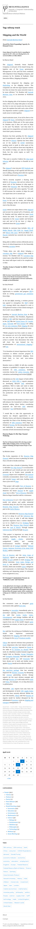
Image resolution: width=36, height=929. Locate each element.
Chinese (13, 140)
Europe (13, 864)
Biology (11, 820)
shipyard (10, 64)
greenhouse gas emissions (24, 294)
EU (26, 321)
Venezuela (26, 659)
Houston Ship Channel (10, 507)
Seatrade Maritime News (14, 40)
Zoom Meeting (12, 834)
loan (10, 885)
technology (7, 899)
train (16, 741)
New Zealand (21, 324)
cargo (17, 481)
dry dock (20, 717)
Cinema (8, 794)
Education (11, 811)
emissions (19, 370)
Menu (5, 18)
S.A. (18, 230)
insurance (15, 700)
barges (14, 479)
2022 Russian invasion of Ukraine (11, 708)
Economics (11, 808)
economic (6, 474)
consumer (12, 851)
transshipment (7, 617)
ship (23, 739)
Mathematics (12, 815)
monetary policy (8, 892)
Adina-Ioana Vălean (25, 708)
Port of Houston (25, 486)
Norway (12, 425)
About (5, 915)
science (12, 896)
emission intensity (18, 719)
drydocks (28, 168)
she (4, 615)
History (19, 878)
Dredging (26, 523)
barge (19, 712)
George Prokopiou (27, 654)
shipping (24, 326)
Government (12, 813)
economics (21, 858)
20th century (18, 847)
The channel (29, 474)
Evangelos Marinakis (13, 656)
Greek (5, 209)
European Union (27, 719)
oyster (24, 566)
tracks (25, 615)
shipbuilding (28, 739)
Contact (5, 919)
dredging (27, 560)
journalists (15, 610)
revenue (9, 675)
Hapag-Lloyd (28, 230)
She (4, 631)
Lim (7, 347)
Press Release (10, 801)
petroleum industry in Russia (10, 738)
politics (27, 892)
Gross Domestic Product (11, 875)
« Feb (9, 778)
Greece (10, 724)
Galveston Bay (28, 516)
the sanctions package (11, 670)
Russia (29, 647)
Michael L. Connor (18, 734)
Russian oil (12, 679)
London (16, 885)
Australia (10, 324)
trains (31, 615)
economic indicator (9, 858)
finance (28, 868)
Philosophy (13, 827)
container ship (7, 253)
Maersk (5, 235)
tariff (28, 896)
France (5, 871)
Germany (13, 871)
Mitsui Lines (12, 233)
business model (26, 712)
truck (27, 741)
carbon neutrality (12, 713)
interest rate (15, 882)
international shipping (24, 344)
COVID (22, 143)
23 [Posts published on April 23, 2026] (18, 771)
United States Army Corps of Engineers (13, 743)
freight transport (23, 720)
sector (16, 638)
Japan (4, 324)
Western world (19, 903)
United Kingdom (23, 899)
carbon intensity (23, 372)
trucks (18, 615)
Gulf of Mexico (14, 509)
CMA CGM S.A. (28, 713)
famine (16, 720)
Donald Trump (15, 854)
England (6, 864)
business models (25, 638)
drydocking (6, 85)
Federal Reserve (23, 864)
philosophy (19, 892)
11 (17, 381)
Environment (13, 822)
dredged (17, 546)
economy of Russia (8, 719)
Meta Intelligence (19, 7)
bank (25, 847)
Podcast (8, 797)
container (12, 246)
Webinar (10, 831)
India (31, 679)
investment (24, 882)
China (7, 682)
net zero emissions (11, 326)
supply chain (11, 741)
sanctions (15, 647)
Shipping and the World (14, 35)
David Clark (6, 706)
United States (20, 321)
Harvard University (9, 878)
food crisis (22, 606)
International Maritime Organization (12, 727)
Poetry (8, 799)
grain (31, 603)
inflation (6, 882)
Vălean (5, 642)
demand (20, 490)
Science (10, 818)
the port (25, 530)
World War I (7, 906)
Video (8, 804)
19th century (7, 847)
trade (14, 899)
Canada (30, 321)
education (14, 861)
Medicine (12, 824)
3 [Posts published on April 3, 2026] (22, 761)
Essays (20, 706)
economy (26, 717)
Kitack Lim (17, 731)
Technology (13, 829)
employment (24, 861)
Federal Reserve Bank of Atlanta (13, 868)
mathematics (22, 889)
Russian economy (18, 672)
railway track (9, 739)
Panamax (21, 175)
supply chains (17, 539)
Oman (22, 69)
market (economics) (10, 889)
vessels (31, 477)
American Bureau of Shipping (11, 710)
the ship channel (16, 467)
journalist (11, 731)
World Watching (27, 706)
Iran (17, 659)
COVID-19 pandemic (16, 715)
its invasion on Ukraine (20, 649)
